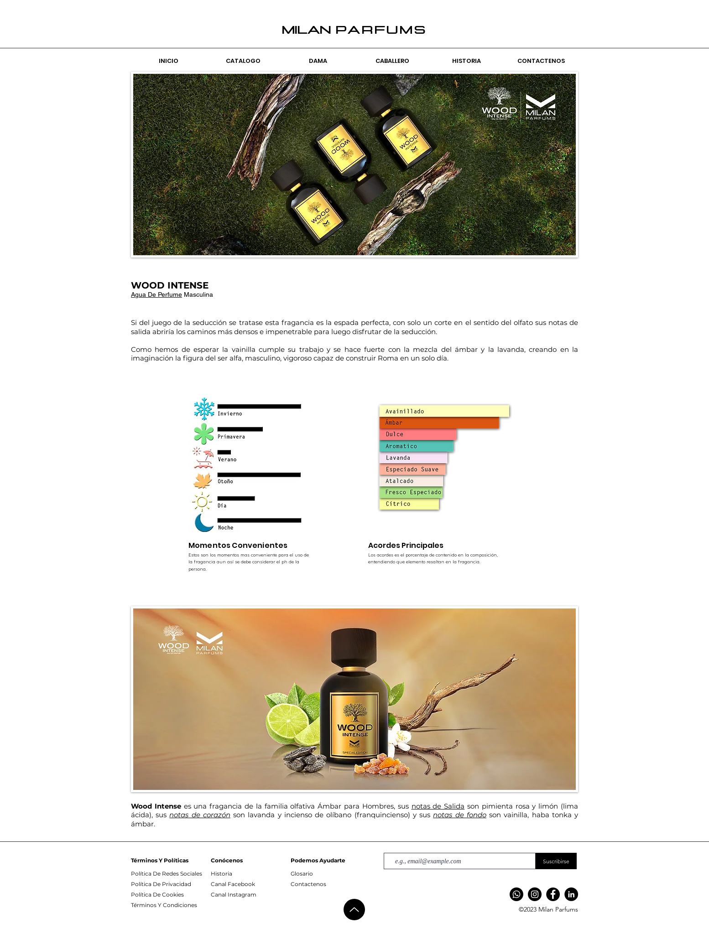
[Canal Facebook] (249, 884)
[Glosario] (329, 874)
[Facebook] (553, 894)
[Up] (354, 909)
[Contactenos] (329, 884)
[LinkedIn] (571, 894)
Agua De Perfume (156, 294)
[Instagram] (535, 894)
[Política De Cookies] (170, 895)
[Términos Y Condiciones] (170, 905)
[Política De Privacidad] (170, 884)
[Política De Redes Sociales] (170, 874)
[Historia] (249, 874)
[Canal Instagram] (249, 895)
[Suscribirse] (556, 861)
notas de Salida (438, 806)
